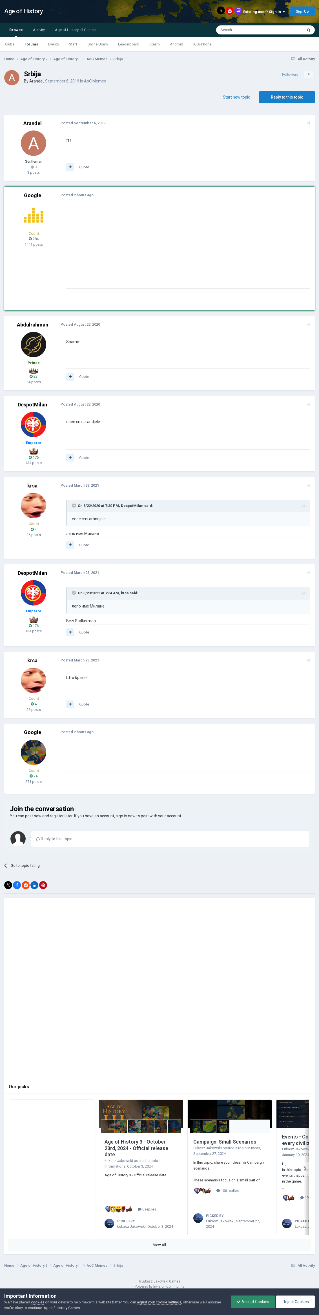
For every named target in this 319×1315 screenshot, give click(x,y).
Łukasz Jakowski (119, 1161)
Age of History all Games (75, 30)
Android (176, 44)
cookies (37, 1302)
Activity (39, 30)
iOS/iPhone (202, 44)
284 (34, 239)
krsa (32, 486)
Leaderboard (128, 44)
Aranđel (36, 81)
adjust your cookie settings (159, 1302)
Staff (73, 44)
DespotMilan (32, 405)
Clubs (9, 44)
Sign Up (302, 11)
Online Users (97, 44)
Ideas (255, 1148)
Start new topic (236, 97)
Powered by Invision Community (159, 1284)
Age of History (23, 11)
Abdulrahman (32, 325)
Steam (154, 44)
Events (53, 44)
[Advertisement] (168, 248)
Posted (83, 123)
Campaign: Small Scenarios (224, 1142)
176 (34, 457)
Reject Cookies (295, 1301)
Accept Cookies (253, 1301)
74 (33, 776)
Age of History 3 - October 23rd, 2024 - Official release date (136, 1148)
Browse (16, 32)
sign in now (126, 816)
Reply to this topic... (55, 839)
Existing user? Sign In (264, 12)
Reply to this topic (287, 97)
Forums (31, 44)
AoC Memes (95, 81)
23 (33, 376)
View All (159, 1242)
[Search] (246, 29)
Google (32, 195)
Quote (84, 167)
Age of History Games (62, 1308)
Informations (115, 1166)
